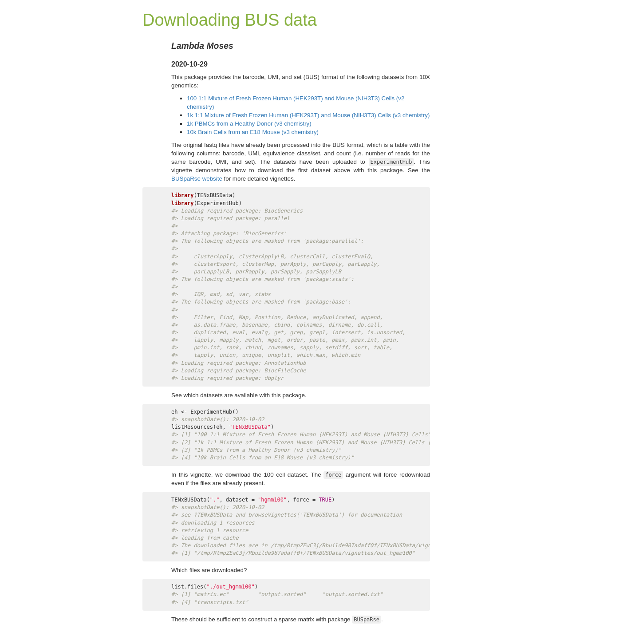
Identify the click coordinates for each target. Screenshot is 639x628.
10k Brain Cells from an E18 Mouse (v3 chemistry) (253, 132)
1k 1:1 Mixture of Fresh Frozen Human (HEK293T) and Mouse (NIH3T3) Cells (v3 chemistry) (308, 115)
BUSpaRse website (196, 178)
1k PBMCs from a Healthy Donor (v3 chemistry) (249, 123)
